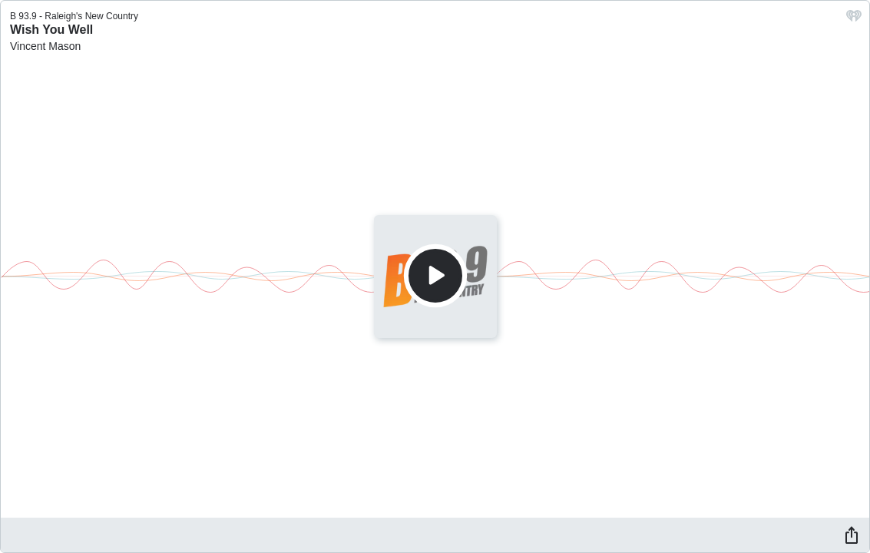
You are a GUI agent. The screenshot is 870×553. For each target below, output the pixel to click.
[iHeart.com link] (854, 19)
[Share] (851, 534)
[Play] (435, 275)
